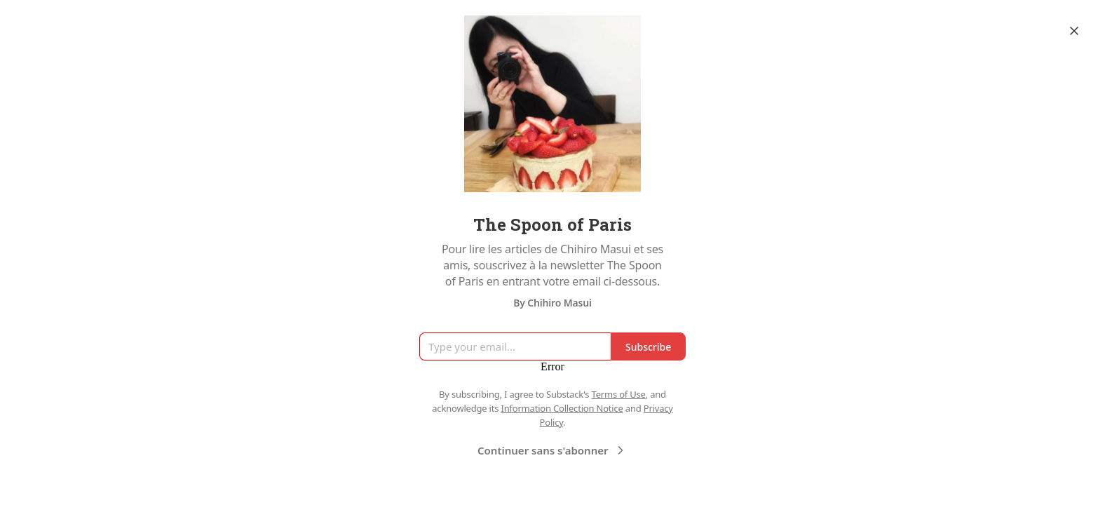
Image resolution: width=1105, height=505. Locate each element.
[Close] (1074, 31)
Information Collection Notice (562, 408)
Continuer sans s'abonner (552, 450)
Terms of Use (619, 394)
